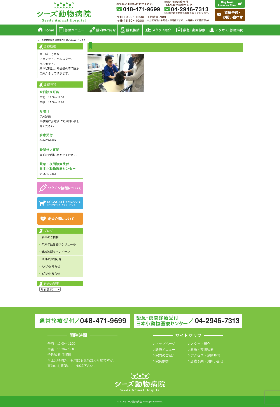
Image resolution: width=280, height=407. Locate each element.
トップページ (165, 343)
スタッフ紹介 (200, 343)
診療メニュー (165, 349)
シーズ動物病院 (133, 401)
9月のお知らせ (51, 266)
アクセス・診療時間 (205, 355)
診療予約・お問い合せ (207, 361)
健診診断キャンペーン (56, 251)
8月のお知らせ (51, 273)
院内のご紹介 (165, 355)
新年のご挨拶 (50, 237)
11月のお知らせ (51, 259)
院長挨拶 (162, 361)
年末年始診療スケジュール (59, 244)
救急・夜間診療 (202, 349)
